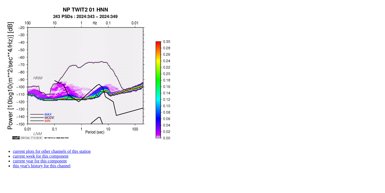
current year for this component (40, 161)
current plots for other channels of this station (52, 151)
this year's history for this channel (42, 166)
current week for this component (40, 156)
